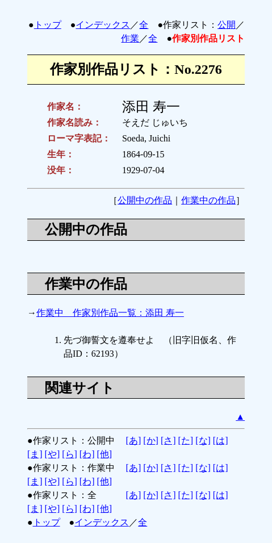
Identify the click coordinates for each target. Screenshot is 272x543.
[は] (220, 440)
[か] (150, 440)
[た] (186, 440)
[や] (52, 454)
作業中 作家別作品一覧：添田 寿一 (110, 313)
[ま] (35, 454)
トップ (47, 25)
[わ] (87, 454)
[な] (203, 440)
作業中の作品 (208, 200)
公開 (226, 25)
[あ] (133, 440)
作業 (130, 38)
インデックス (103, 25)
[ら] (69, 454)
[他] (104, 454)
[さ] (168, 440)
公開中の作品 (145, 200)
